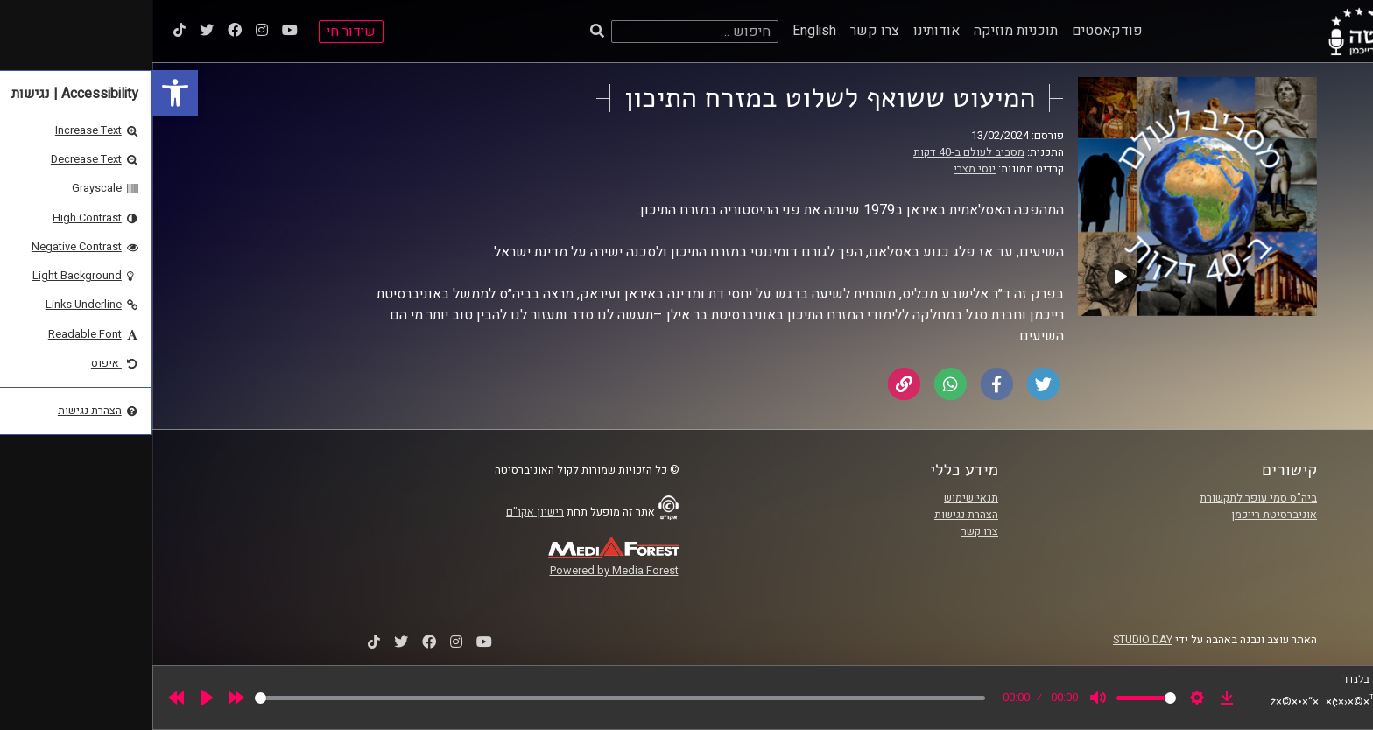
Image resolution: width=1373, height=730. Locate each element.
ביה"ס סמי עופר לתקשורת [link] (1106, 498)
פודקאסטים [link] (954, 30)
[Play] (54, 698)
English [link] (662, 30)
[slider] (467, 698)
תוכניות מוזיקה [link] (863, 30)
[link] (23, 93)
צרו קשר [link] (722, 30)
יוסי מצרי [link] (822, 169)
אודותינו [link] (784, 30)
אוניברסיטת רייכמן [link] (1122, 515)
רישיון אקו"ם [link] (383, 512)
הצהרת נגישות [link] (814, 515)
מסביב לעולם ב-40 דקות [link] (816, 152)
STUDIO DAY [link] (990, 640)
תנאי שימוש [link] (819, 498)
